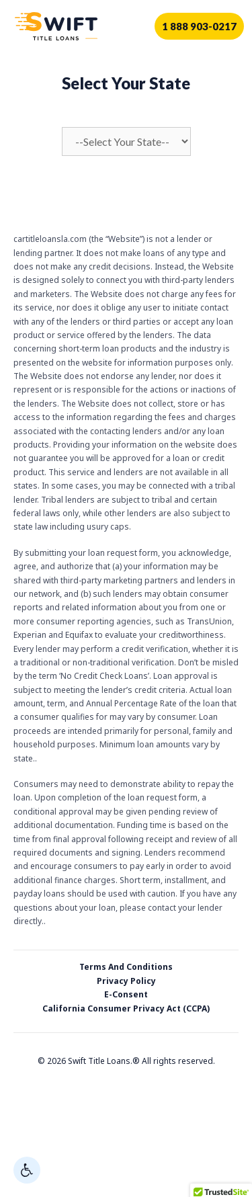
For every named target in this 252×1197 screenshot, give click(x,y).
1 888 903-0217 (199, 26)
